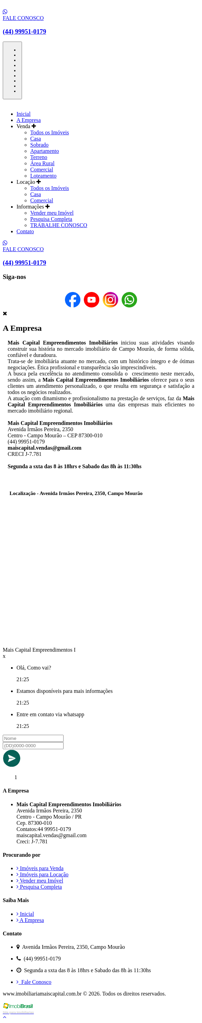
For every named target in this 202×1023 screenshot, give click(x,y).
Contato (25, 231)
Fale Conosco (34, 982)
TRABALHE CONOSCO (58, 225)
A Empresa (28, 120)
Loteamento (43, 176)
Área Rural (42, 163)
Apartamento (44, 151)
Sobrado (39, 145)
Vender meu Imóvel (52, 213)
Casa (35, 139)
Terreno (38, 157)
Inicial (23, 114)
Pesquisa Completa (51, 219)
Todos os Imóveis (49, 132)
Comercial (41, 169)
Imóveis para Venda (40, 868)
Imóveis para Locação (42, 874)
